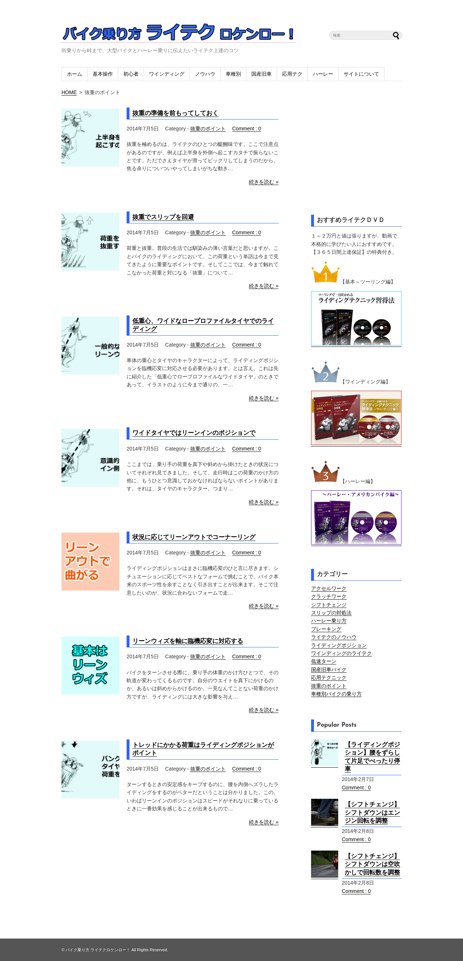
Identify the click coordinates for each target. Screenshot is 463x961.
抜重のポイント (208, 128)
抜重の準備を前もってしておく (175, 113)
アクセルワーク (329, 588)
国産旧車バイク (329, 669)
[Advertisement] (356, 149)
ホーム (74, 74)
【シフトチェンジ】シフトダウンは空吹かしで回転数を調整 (372, 864)
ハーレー (323, 74)
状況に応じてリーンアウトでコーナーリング (193, 537)
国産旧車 (261, 74)
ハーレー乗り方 (329, 621)
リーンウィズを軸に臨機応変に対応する (187, 641)
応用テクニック (329, 677)
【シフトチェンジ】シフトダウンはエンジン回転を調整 (372, 812)
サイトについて (361, 74)
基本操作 (103, 74)
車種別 (233, 74)
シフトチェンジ (329, 605)
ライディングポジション (339, 645)
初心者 (131, 74)
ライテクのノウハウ (334, 637)
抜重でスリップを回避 (163, 217)
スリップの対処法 (331, 613)
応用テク (292, 74)
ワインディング (166, 74)
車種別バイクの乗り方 (336, 694)
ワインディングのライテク (341, 653)
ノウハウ (205, 74)
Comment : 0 (246, 128)
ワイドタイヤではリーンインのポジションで (193, 432)
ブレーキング (326, 629)
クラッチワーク (329, 596)
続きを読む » (264, 182)
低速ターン (323, 661)
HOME (69, 92)
